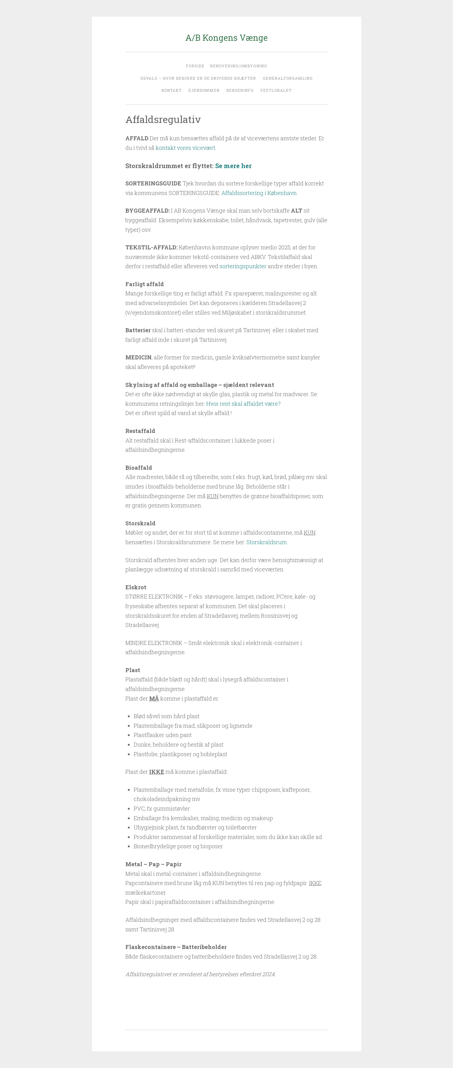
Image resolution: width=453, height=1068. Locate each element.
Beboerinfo (240, 90)
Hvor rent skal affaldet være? (243, 403)
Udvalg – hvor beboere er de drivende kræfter (198, 78)
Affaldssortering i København (259, 193)
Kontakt (171, 90)
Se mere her (233, 166)
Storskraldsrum (266, 542)
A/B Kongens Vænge (226, 37)
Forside (195, 65)
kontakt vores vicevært (185, 147)
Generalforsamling (288, 78)
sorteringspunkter (243, 266)
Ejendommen (204, 90)
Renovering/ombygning (238, 65)
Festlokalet (276, 90)
